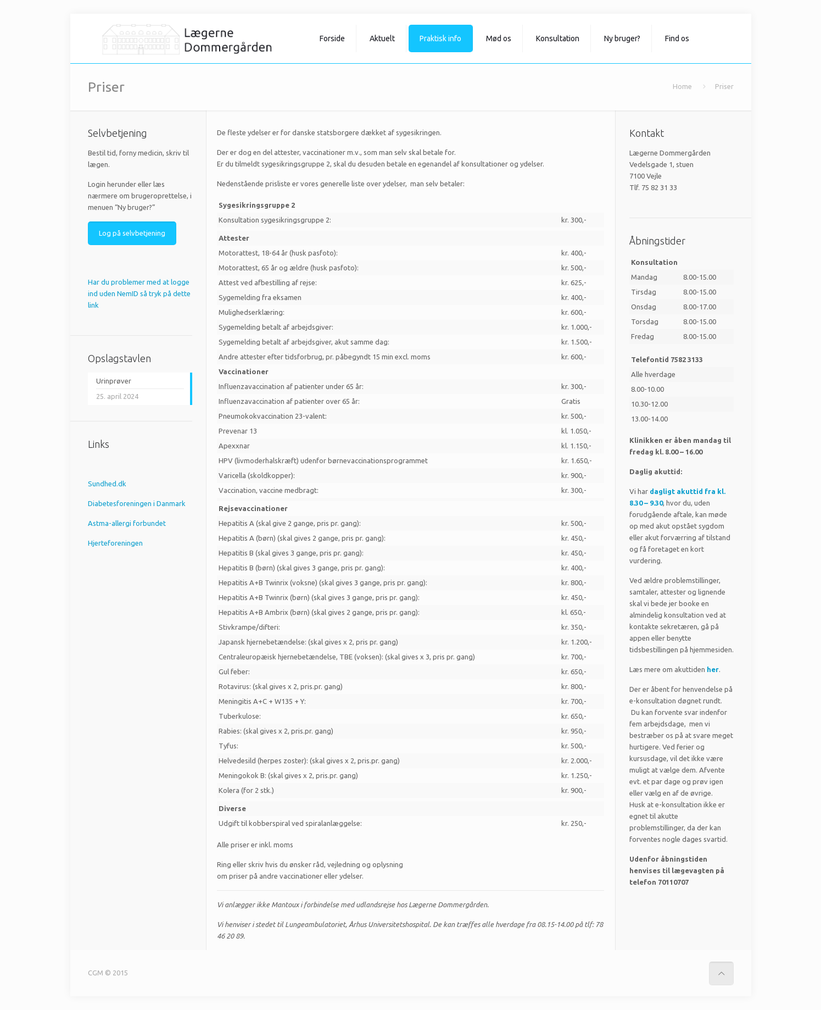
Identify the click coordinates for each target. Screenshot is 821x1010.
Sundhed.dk (107, 483)
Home (682, 86)
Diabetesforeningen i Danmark (137, 503)
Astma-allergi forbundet (127, 523)
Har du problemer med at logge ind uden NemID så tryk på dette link (139, 293)
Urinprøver (113, 381)
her (713, 669)
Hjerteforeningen (115, 543)
